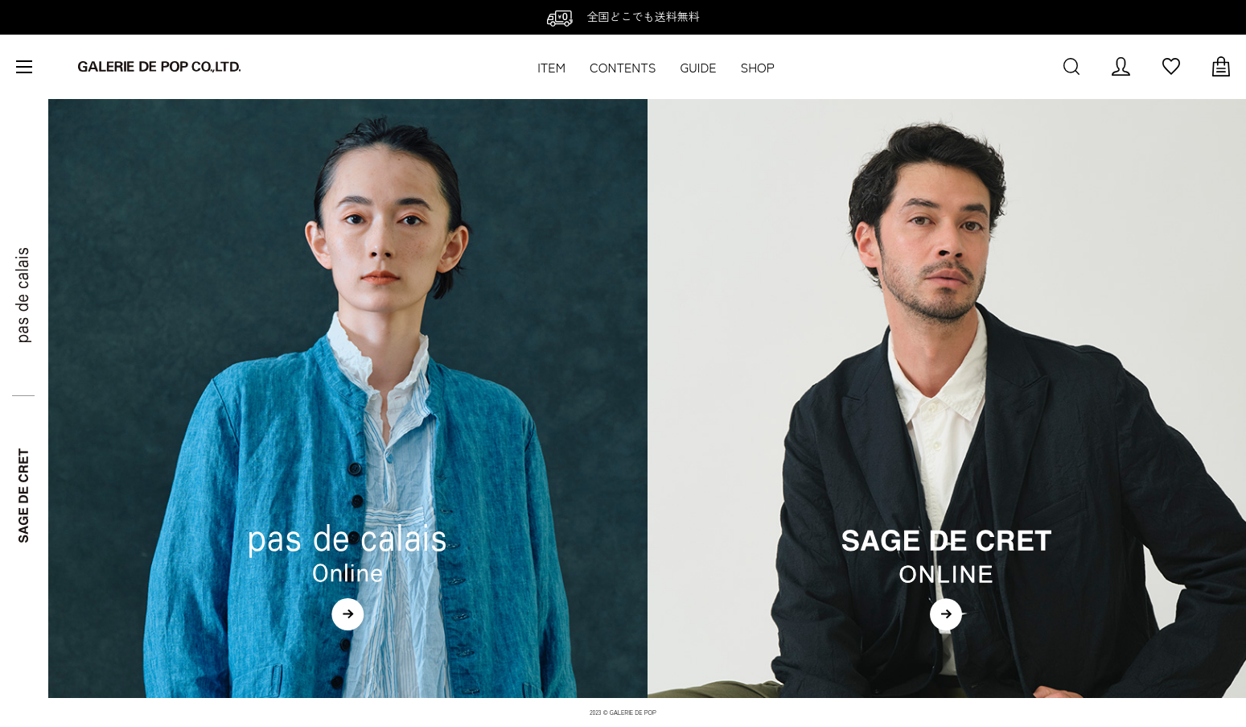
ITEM (551, 66)
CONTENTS (623, 66)
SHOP (757, 66)
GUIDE (699, 66)
